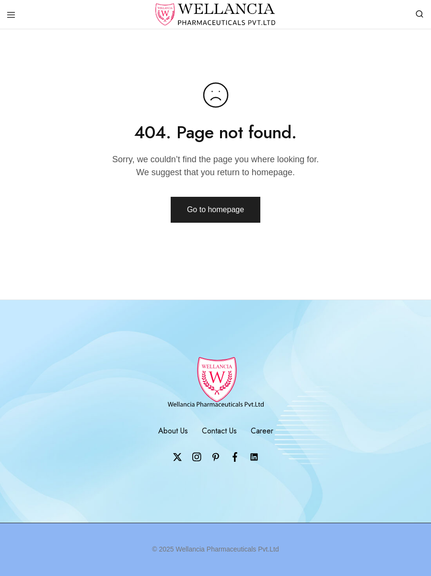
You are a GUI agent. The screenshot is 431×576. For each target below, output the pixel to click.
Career (262, 430)
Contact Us (219, 430)
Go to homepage (215, 209)
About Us (173, 430)
